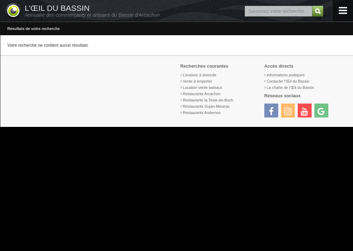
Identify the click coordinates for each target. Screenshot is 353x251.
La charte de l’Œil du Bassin (290, 87)
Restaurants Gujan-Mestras (206, 106)
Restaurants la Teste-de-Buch (208, 100)
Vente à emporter (197, 81)
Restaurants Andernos (202, 113)
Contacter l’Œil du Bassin (288, 81)
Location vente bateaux (203, 87)
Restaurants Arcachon (201, 94)
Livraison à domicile (200, 75)
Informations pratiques (286, 75)
